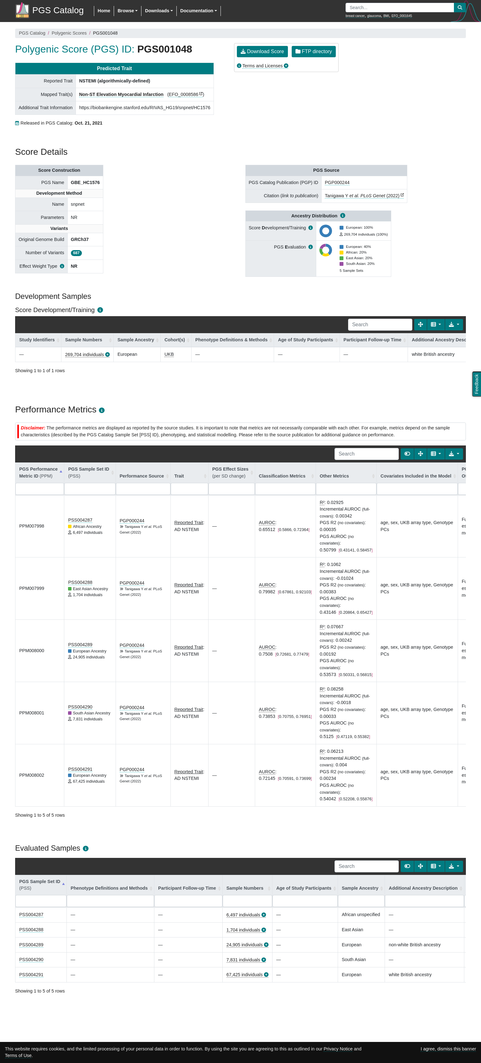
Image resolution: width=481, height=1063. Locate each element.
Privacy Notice (338, 1048)
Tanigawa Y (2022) (362, 195)
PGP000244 (337, 182)
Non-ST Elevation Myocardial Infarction (121, 94)
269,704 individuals (84, 354)
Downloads (157, 10)
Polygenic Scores (69, 33)
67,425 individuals (244, 974)
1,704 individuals (243, 929)
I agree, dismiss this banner (448, 1048)
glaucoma (374, 16)
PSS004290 (80, 706)
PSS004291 (80, 769)
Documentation (196, 10)
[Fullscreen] (420, 325)
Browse (125, 10)
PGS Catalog (32, 33)
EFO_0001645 (402, 16)
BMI (386, 16)
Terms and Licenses (262, 65)
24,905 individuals (244, 944)
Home (104, 10)
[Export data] (454, 325)
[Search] (380, 325)
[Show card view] (407, 454)
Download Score (262, 51)
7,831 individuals (243, 959)
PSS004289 (80, 644)
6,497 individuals (243, 914)
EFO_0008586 (183, 94)
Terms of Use (18, 1055)
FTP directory (313, 51)
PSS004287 (80, 520)
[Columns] (436, 325)
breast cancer (355, 16)
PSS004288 (80, 582)
